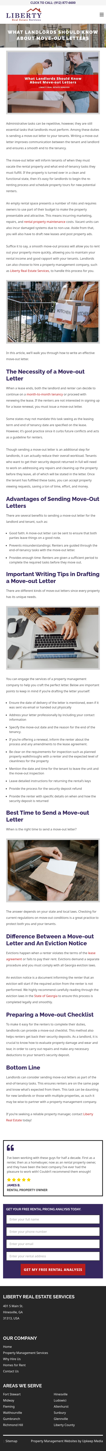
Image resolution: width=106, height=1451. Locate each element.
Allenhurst (61, 1406)
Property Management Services (25, 1353)
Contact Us (11, 1371)
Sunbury (60, 1413)
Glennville (61, 1419)
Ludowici (60, 1400)
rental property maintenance (44, 222)
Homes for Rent (14, 1365)
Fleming (9, 1406)
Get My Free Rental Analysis (53, 1269)
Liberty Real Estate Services (29, 271)
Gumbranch (11, 1419)
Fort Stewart (12, 1394)
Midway (8, 1400)
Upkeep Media (92, 1441)
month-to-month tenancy (45, 394)
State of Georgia (46, 996)
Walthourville (12, 1413)
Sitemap (11, 1441)
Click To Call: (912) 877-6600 (53, 3)
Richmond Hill (13, 1425)
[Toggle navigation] (101, 14)
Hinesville (61, 1394)
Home (7, 1347)
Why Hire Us (12, 1359)
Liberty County (64, 1425)
